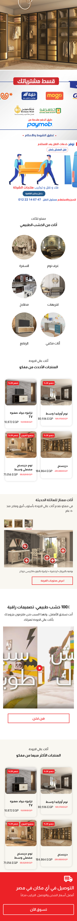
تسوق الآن (38, 909)
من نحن (38, 718)
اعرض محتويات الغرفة (52, 580)
